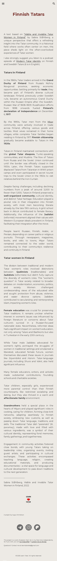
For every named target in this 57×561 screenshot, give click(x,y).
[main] (28, 14)
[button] (3, 3)
